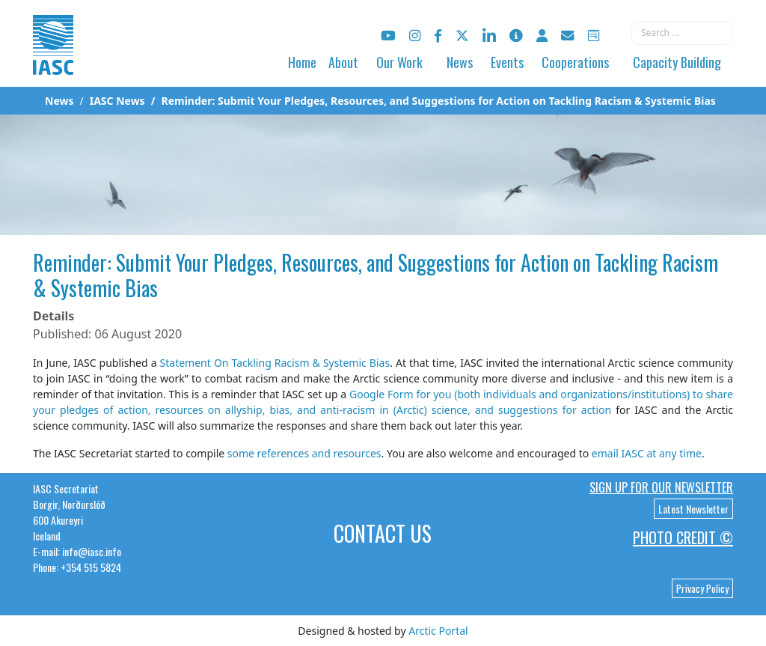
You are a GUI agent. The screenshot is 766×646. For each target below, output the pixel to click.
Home (302, 62)
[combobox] (682, 33)
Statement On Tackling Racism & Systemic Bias (275, 363)
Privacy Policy (702, 588)
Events (507, 62)
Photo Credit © (683, 537)
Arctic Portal (438, 631)
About (343, 62)
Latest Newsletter (693, 509)
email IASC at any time (647, 453)
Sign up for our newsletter (661, 487)
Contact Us (383, 533)
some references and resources (304, 453)
